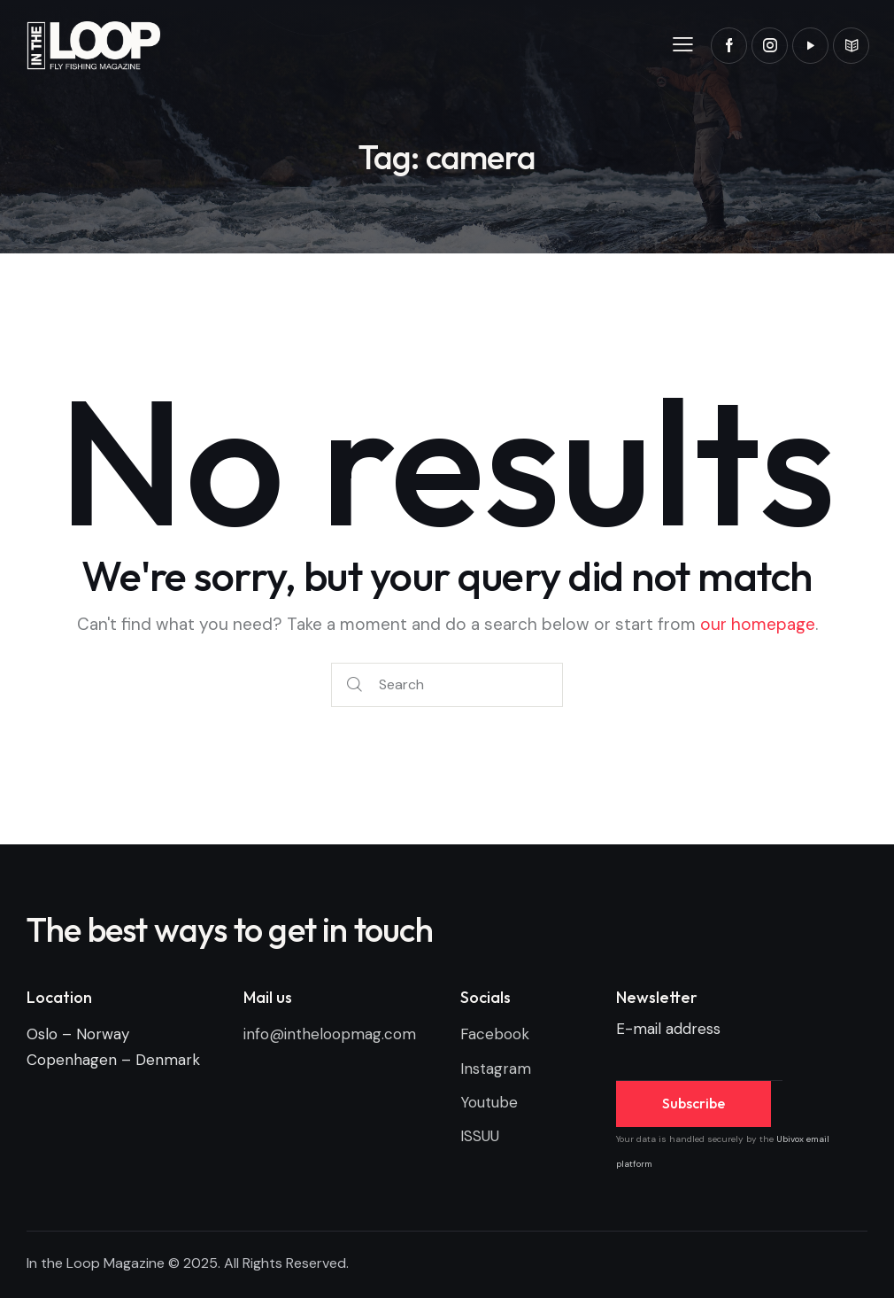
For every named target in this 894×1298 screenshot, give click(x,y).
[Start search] (354, 685)
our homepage (757, 624)
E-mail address (668, 1028)
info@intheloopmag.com (329, 1034)
